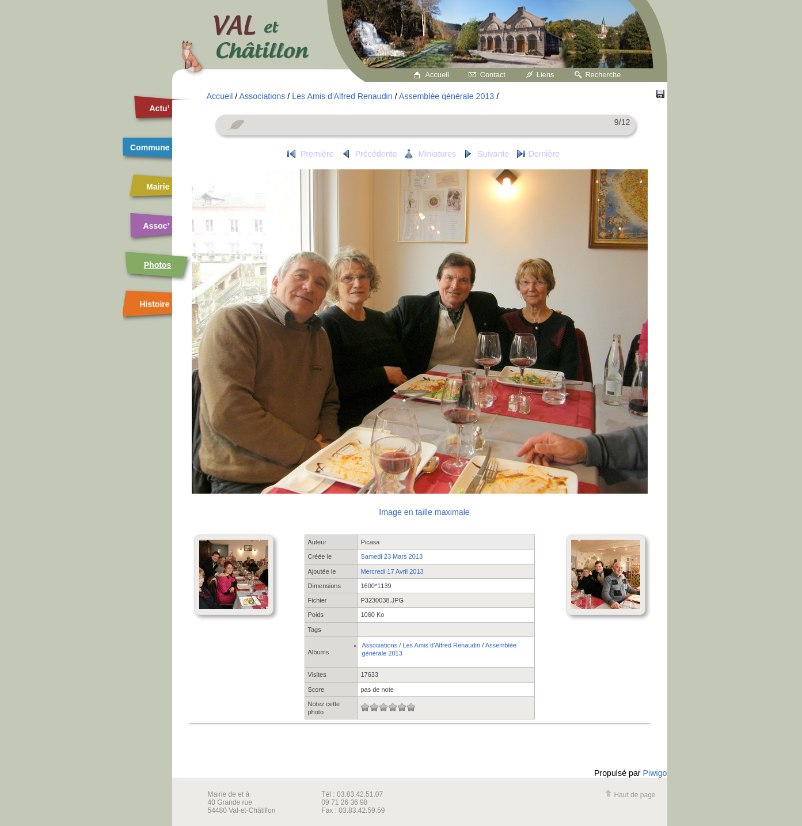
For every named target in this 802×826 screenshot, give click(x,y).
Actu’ (160, 108)
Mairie (157, 186)
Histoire (154, 304)
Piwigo (655, 773)
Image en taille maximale (424, 512)
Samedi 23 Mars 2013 (391, 556)
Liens (545, 74)
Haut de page (630, 795)
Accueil (437, 74)
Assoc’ (156, 225)
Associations (262, 96)
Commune (149, 147)
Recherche (603, 74)
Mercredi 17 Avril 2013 (391, 571)
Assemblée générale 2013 (446, 96)
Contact (492, 74)
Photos (157, 265)
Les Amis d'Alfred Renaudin (342, 96)
